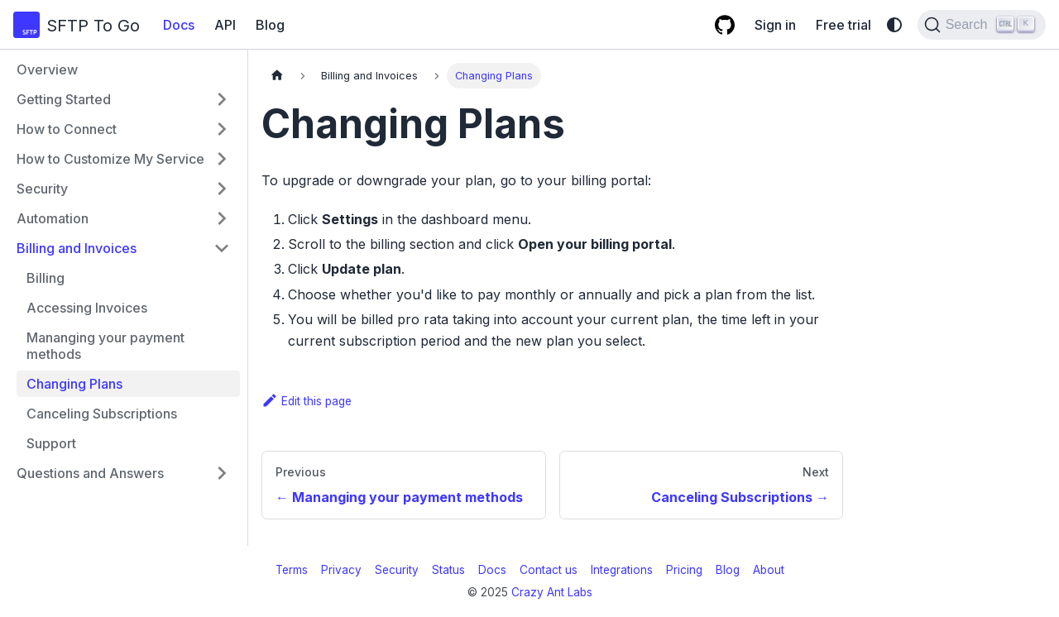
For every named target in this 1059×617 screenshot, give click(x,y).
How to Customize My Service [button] (110, 159)
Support (51, 443)
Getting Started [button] (64, 99)
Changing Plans (74, 383)
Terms (292, 569)
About (768, 569)
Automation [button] (53, 218)
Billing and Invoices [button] (77, 248)
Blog (270, 25)
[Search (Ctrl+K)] (982, 25)
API (225, 25)
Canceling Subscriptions (101, 413)
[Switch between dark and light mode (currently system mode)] (894, 25)
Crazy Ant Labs (551, 592)
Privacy (341, 569)
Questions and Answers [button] (90, 473)
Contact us (548, 569)
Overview (47, 69)
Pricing (684, 569)
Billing (45, 278)
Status (448, 569)
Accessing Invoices (86, 307)
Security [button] (42, 188)
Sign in (775, 25)
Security (397, 569)
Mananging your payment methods (105, 345)
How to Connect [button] (67, 129)
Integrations (622, 569)
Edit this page (306, 401)
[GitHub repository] (725, 25)
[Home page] (277, 75)
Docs (178, 25)
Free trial (843, 25)
